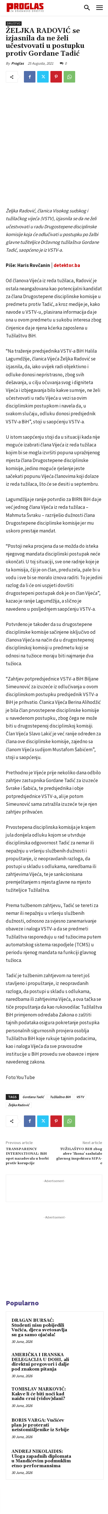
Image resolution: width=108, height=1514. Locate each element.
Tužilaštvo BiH (60, 1034)
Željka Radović (18, 1042)
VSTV (80, 1034)
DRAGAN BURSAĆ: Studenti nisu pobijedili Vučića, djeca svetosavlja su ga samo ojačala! (39, 1265)
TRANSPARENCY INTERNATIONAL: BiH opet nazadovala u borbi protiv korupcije (27, 1093)
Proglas (17, 63)
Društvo (14, 23)
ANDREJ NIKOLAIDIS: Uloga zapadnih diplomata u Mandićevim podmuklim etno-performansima (41, 1396)
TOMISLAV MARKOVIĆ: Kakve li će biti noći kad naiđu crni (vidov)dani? (39, 1331)
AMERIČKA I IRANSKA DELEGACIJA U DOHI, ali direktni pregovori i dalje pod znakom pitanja (40, 1299)
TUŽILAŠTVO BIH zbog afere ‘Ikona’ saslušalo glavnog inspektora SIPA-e (79, 1093)
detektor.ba (67, 202)
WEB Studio (74, 1510)
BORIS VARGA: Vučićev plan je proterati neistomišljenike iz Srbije (40, 1362)
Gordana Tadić (33, 1034)
